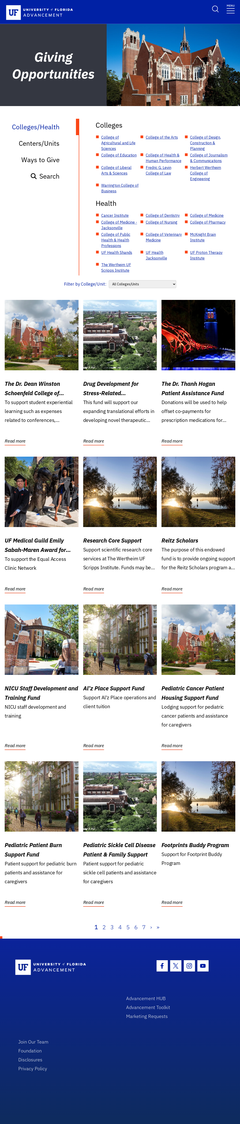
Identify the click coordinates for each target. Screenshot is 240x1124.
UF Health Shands (116, 252)
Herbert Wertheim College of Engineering (205, 173)
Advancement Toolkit (148, 1007)
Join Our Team (33, 1042)
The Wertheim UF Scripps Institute (116, 267)
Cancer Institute (115, 215)
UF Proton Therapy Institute (206, 255)
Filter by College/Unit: (85, 284)
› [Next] (151, 927)
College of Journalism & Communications (209, 158)
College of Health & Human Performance (163, 158)
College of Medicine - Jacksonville (119, 225)
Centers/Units (39, 143)
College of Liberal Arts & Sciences (116, 170)
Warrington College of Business (120, 188)
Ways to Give (40, 159)
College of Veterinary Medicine (164, 237)
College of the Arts (162, 137)
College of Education (119, 155)
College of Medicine (207, 215)
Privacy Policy (32, 1068)
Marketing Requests (147, 1016)
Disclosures (30, 1059)
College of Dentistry (163, 215)
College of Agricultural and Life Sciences (118, 143)
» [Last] (158, 927)
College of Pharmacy (208, 222)
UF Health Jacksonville (156, 255)
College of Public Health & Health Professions (115, 240)
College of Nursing (161, 222)
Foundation (30, 1051)
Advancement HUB (146, 998)
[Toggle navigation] (230, 8)
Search (45, 176)
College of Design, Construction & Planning (205, 143)
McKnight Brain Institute (203, 237)
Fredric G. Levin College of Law (158, 170)
